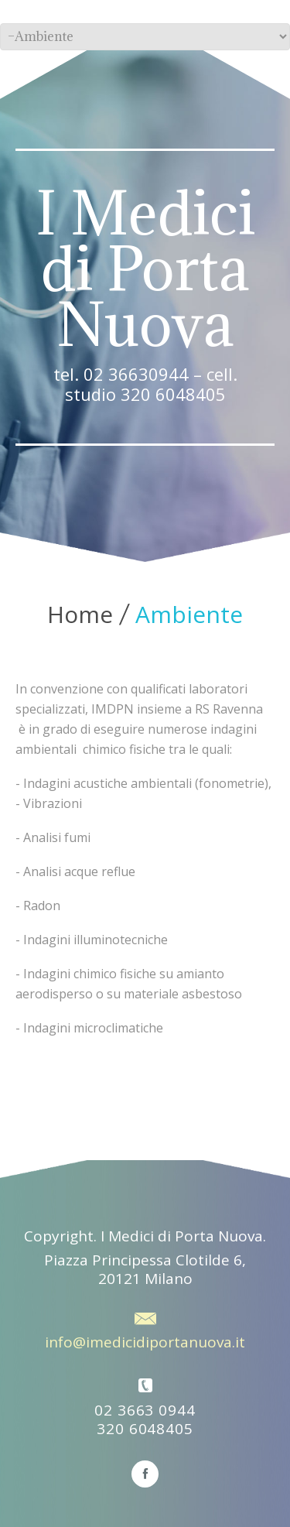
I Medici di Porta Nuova (145, 268)
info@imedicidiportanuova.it (145, 1342)
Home (80, 614)
